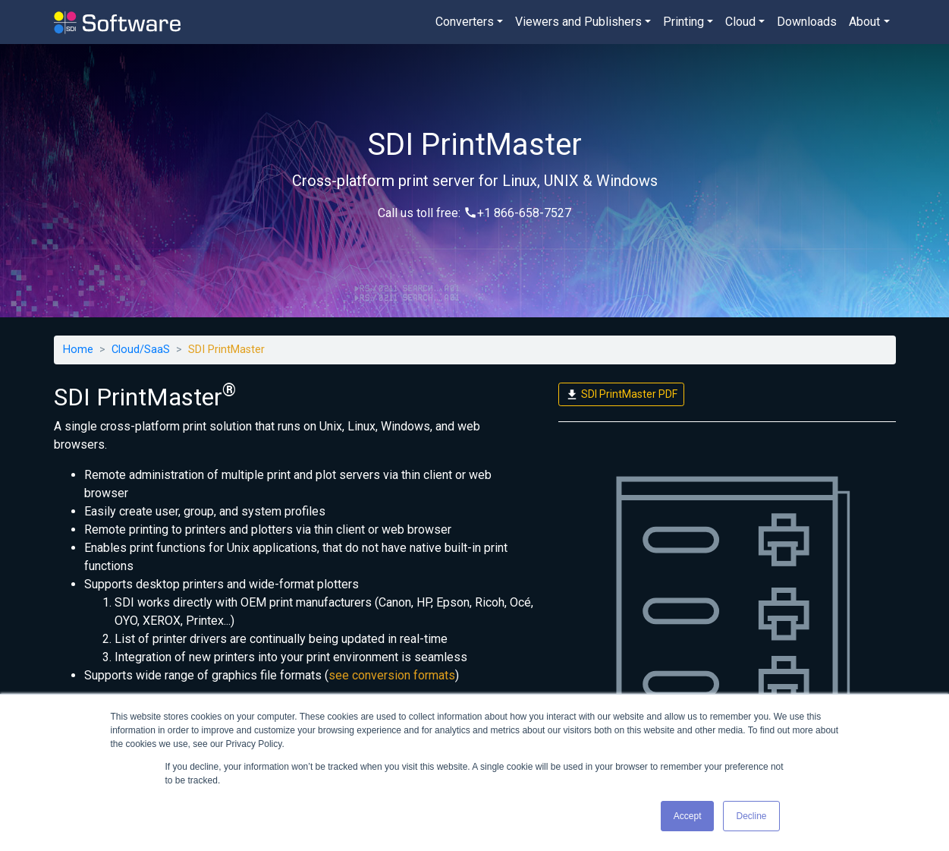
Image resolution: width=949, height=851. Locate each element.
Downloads (807, 21)
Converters (464, 21)
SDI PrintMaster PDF (621, 395)
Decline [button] (751, 816)
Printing (683, 21)
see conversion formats (391, 675)
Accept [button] (688, 816)
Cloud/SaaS (141, 349)
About (864, 21)
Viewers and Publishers (578, 21)
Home (78, 349)
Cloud (740, 21)
